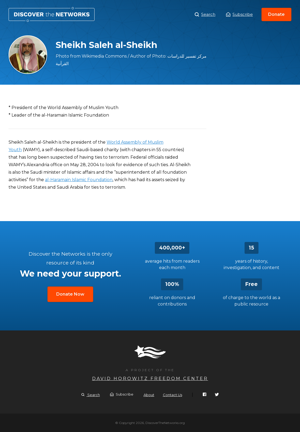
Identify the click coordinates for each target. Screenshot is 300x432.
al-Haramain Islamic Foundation (78, 179)
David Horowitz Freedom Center (150, 378)
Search (205, 14)
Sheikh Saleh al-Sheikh (52, 14)
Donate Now (70, 294)
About (149, 395)
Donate (276, 14)
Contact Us (172, 395)
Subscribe (239, 14)
